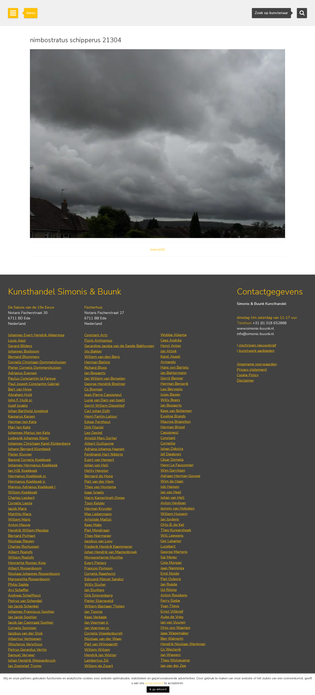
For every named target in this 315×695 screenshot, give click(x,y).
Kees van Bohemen (176, 410)
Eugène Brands (173, 416)
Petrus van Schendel (25, 600)
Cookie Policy (248, 375)
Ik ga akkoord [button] (158, 689)
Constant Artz (95, 335)
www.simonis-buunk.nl (255, 328)
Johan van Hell (96, 465)
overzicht (157, 249)
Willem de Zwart (98, 665)
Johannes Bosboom (23, 351)
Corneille (168, 443)
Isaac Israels (94, 492)
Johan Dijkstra (172, 448)
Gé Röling (169, 589)
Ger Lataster (171, 541)
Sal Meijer (169, 557)
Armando (168, 362)
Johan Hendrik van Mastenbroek (110, 552)
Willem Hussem (174, 513)
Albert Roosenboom (25, 568)
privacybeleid (154, 683)
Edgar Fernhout (97, 421)
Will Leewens (172, 535)
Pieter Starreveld (98, 600)
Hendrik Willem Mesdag (28, 530)
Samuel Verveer (21, 655)
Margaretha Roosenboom (29, 579)
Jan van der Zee (173, 665)
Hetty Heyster (96, 470)
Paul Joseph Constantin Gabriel (33, 383)
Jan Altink (169, 351)
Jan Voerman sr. (97, 628)
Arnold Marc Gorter (100, 438)
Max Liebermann (98, 514)
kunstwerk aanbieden (255, 350)
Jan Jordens (170, 519)
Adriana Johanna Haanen (104, 449)
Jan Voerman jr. (96, 622)
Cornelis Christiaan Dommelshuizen (37, 362)
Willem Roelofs (21, 557)
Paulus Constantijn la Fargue (32, 378)
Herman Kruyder (98, 508)
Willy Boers (170, 400)
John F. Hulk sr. (20, 400)
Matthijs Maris (19, 514)
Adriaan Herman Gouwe (180, 475)
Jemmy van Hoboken (177, 508)
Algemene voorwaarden (257, 364)
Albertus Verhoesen (24, 638)
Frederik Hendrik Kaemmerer (108, 546)
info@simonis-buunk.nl (255, 333)
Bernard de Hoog (98, 476)
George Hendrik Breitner (104, 383)
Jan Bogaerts (94, 373)
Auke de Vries (172, 616)
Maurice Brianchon (176, 421)
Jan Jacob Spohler (22, 617)
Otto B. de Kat (172, 524)
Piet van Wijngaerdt (101, 644)
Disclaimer (245, 380)
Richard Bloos (95, 367)
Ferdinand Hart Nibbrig (103, 454)
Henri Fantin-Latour (100, 416)
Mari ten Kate (19, 427)
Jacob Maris (17, 508)
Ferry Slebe (170, 600)
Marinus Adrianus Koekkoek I (31, 486)
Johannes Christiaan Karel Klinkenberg (39, 443)
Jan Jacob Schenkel (23, 606)
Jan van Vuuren (173, 622)
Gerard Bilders (20, 345)
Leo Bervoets (172, 389)
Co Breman (93, 389)
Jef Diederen (171, 454)
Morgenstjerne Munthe (103, 557)
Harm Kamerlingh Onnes (104, 497)
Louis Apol (17, 340)
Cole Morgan (171, 562)
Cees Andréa (171, 340)
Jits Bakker (93, 351)
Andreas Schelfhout (24, 595)
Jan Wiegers (171, 654)
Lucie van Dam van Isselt (104, 400)
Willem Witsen (97, 649)
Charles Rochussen (23, 546)
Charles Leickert (21, 497)
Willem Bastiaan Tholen (104, 606)
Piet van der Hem (99, 481)
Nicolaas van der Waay (103, 638)
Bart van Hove (20, 389)
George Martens (174, 551)
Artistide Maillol (97, 519)
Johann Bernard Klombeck (29, 449)
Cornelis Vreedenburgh (103, 633)
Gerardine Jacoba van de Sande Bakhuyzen (119, 345)
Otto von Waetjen (175, 627)
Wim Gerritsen (173, 470)
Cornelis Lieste (20, 503)
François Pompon (98, 568)
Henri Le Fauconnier (177, 465)
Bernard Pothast (21, 535)
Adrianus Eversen (22, 373)
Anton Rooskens (174, 595)
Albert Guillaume (99, 443)
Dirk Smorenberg (98, 595)
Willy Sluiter (95, 584)
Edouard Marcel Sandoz (104, 579)
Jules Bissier (170, 394)
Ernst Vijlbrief (172, 611)
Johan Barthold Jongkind (28, 411)
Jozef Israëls (18, 405)
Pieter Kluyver (20, 454)
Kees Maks (93, 524)
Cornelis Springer (22, 628)
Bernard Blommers (23, 356)
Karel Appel (170, 356)
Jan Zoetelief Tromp (24, 665)
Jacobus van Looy (98, 541)
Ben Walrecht (172, 638)
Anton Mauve (19, 524)
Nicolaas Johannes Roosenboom (34, 573)
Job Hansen (170, 486)
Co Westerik (171, 649)
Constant (168, 437)
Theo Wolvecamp (175, 660)
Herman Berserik (174, 383)
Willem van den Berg (102, 356)
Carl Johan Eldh (97, 411)
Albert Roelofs (20, 552)
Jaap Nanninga (172, 568)
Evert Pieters (95, 562)
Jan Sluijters (94, 590)
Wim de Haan (172, 481)
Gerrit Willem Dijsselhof (104, 405)
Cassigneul (169, 432)
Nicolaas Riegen (21, 541)
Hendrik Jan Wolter (100, 655)
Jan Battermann (173, 372)
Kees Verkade (95, 617)
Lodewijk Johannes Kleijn (28, 438)
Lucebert (168, 546)
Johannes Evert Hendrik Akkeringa (36, 335)
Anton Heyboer (173, 503)
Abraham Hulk (20, 394)
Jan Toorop (93, 611)
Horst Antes (171, 345)
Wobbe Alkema (173, 334)
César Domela (172, 459)
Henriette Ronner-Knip (27, 562)
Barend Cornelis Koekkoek (29, 459)
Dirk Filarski (93, 427)
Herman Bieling (97, 362)
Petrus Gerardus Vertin (27, 649)
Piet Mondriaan (96, 530)
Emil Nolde (170, 573)
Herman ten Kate (22, 421)
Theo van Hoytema (100, 486)
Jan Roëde (169, 584)
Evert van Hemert (99, 459)
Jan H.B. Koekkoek (22, 470)
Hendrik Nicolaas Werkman (183, 644)
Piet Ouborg (171, 578)
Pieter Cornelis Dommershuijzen (34, 367)
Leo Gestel (93, 432)
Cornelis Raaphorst (100, 573)
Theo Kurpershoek (176, 530)
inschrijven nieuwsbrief (256, 345)
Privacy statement (252, 369)
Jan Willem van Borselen (104, 378)
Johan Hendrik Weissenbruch (31, 660)
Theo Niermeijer (97, 535)
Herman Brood (173, 427)
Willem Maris (19, 519)
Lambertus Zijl (96, 660)
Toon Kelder (94, 503)
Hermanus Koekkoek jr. (27, 481)
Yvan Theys (170, 606)
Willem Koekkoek (22, 492)
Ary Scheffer (18, 590)
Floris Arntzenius (98, 340)
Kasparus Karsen (21, 416)
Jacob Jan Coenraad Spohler (30, 622)
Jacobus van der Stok (25, 633)
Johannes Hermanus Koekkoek (32, 465)
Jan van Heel (171, 492)
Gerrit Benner (172, 378)
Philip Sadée (18, 584)
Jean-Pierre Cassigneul (103, 394)
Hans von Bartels (175, 367)
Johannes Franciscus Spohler (31, 611)
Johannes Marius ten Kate (29, 432)
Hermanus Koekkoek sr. (27, 476)
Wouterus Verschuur (25, 644)
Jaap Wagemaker (175, 633)
